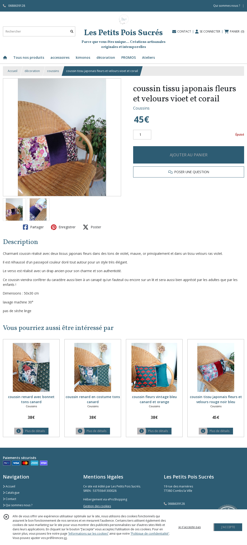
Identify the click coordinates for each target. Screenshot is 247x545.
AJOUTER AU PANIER (188, 155)
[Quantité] (142, 134)
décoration (32, 71)
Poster (92, 227)
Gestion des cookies (97, 506)
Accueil (12, 71)
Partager (33, 227)
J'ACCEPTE (228, 527)
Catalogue (11, 493)
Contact (9, 499)
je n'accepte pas (189, 527)
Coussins (141, 108)
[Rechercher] (72, 31)
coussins (53, 71)
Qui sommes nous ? (17, 505)
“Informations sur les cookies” (88, 534)
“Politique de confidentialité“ (149, 534)
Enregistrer (63, 227)
